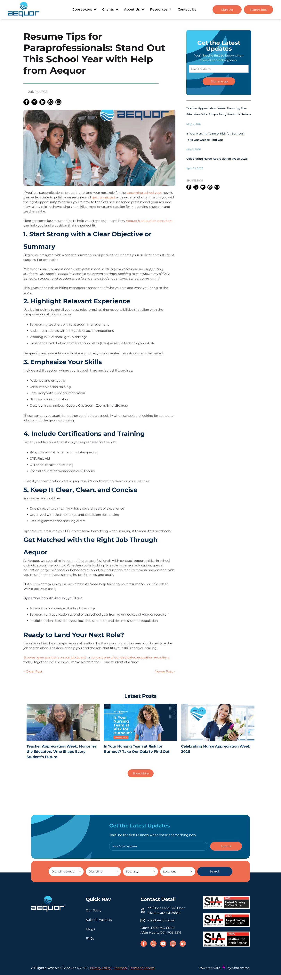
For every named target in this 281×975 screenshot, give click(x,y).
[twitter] (153, 944)
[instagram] (173, 944)
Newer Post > (165, 671)
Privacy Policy (100, 968)
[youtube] (163, 944)
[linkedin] (183, 944)
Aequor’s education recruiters (149, 221)
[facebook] (143, 944)
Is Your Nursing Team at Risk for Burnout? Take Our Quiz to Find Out (137, 749)
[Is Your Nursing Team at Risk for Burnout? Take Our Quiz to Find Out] (140, 722)
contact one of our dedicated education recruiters (130, 657)
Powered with (210, 968)
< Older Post (32, 671)
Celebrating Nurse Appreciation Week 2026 (216, 158)
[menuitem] (84, 9)
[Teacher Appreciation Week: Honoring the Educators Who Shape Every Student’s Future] (63, 722)
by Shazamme (238, 968)
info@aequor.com (161, 920)
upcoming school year (144, 193)
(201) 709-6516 (170, 932)
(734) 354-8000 (163, 928)
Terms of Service (142, 968)
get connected (103, 197)
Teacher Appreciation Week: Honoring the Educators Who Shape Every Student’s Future (61, 751)
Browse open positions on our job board (54, 657)
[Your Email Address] (158, 846)
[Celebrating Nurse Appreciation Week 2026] (217, 722)
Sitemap (120, 968)
